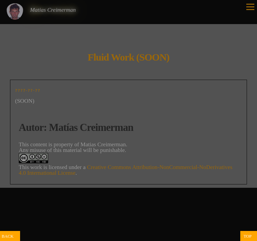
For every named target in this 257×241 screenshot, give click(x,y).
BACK (7, 236)
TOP (248, 236)
